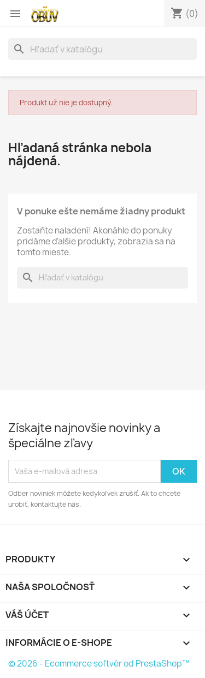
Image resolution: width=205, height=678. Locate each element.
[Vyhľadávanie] (102, 49)
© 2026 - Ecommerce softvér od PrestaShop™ (99, 663)
